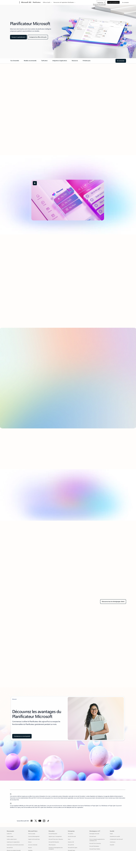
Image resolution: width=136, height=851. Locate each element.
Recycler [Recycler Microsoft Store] (30, 847)
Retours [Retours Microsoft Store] (30, 842)
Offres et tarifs (46, 2)
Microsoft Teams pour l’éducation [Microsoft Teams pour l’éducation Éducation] (56, 839)
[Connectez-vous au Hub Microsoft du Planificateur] (120, 61)
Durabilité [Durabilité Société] (112, 844)
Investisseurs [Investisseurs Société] (112, 842)
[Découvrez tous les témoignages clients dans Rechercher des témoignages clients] (113, 601)
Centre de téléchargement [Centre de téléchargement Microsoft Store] (33, 836)
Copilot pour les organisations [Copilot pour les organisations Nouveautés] (13, 842)
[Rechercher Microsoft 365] (101, 2)
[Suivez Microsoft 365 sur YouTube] (39, 820)
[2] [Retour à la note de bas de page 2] (11, 803)
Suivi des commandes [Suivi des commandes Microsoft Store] (32, 844)
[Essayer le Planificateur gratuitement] (18, 37)
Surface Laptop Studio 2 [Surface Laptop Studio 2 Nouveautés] (12, 839)
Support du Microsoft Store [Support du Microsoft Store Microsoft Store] (34, 839)
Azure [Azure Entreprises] (69, 839)
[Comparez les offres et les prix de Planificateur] (38, 37)
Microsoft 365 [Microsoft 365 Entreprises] (71, 844)
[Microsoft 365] (26, 2)
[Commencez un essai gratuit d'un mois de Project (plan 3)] (22, 736)
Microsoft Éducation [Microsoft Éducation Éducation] (53, 833)
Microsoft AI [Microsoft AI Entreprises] (70, 833)
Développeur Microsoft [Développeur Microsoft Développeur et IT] (94, 833)
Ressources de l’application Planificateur (64, 2)
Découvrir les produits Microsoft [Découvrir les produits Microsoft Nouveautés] (13, 850)
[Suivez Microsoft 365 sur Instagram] (44, 820)
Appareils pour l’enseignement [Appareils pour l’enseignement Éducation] (55, 836)
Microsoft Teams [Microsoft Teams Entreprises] (71, 850)
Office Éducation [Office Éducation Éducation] (52, 844)
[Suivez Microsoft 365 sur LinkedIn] (31, 820)
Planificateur (37, 2)
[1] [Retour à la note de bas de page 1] (10, 793)
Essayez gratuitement (113, 2)
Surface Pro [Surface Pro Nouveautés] (9, 833)
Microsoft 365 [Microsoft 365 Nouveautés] (10, 847)
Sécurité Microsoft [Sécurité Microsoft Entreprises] (72, 836)
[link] (15, 61)
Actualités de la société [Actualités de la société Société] (115, 836)
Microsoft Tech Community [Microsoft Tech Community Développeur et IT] (95, 843)
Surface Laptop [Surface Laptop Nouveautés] (10, 836)
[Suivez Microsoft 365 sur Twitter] (35, 820)
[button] (35, 183)
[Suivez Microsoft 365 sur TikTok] (48, 820)
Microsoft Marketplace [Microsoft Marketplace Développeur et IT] (94, 846)
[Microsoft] (13, 2)
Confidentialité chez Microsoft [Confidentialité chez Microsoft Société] (116, 839)
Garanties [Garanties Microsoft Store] (30, 850)
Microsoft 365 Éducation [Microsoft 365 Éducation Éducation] (54, 842)
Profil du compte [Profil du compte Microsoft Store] (31, 833)
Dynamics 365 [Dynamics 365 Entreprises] (71, 842)
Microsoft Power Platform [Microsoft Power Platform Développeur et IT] (94, 849)
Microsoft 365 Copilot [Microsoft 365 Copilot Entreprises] (72, 847)
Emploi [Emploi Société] (111, 833)
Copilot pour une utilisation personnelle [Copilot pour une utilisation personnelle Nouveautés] (15, 844)
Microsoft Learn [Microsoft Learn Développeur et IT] (92, 836)
